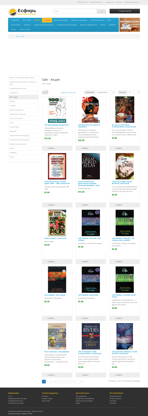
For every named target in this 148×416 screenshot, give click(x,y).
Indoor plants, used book (55, 238)
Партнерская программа (84, 401)
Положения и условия (15, 403)
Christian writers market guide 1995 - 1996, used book (57, 182)
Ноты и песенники (97, 20)
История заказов (115, 398)
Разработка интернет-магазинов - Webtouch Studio (25, 411)
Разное (13, 29)
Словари (47, 20)
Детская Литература (61, 20)
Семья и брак (15, 25)
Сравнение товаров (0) (68, 93)
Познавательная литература (67, 25)
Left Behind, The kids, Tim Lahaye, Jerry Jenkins (123, 239)
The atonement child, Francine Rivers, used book (89, 352)
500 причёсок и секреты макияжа (89, 126)
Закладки (113, 401)
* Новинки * (15, 20)
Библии (37, 20)
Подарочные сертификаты (85, 398)
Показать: (122, 92)
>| (81, 382)
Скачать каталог (24, 29)
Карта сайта (46, 401)
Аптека (103, 25)
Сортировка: (89, 92)
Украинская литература (79, 20)
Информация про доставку (17, 398)
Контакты (45, 396)
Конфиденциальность (15, 401)
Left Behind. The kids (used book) (124, 296)
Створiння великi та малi (18, 88)
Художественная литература (44, 25)
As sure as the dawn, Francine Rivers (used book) (124, 126)
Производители (81, 396)
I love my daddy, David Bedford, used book (122, 182)
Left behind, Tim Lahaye (54, 295)
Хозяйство (112, 25)
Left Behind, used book (88, 295)
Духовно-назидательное (88, 25)
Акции (78, 403)
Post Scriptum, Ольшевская (56, 351)
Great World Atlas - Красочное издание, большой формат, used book (89, 184)
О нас (10, 396)
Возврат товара (47, 398)
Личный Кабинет (115, 396)
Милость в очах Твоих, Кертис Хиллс (22, 78)
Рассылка (113, 403)
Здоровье (27, 25)
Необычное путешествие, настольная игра (23, 83)
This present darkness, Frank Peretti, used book (124, 352)
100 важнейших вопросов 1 (56, 125)
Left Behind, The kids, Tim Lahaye (89, 239)
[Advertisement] (74, 57)
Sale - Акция (27, 20)
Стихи (109, 20)
